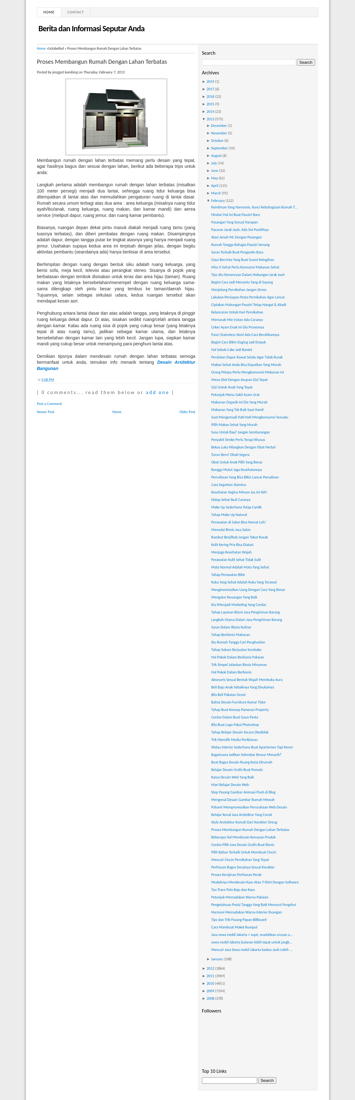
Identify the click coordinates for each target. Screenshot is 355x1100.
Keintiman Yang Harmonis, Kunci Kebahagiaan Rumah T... (254, 207)
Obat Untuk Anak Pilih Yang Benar (236, 462)
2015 (210, 104)
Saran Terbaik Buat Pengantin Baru (237, 252)
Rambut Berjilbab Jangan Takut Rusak (239, 537)
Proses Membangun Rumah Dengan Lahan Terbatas (102, 61)
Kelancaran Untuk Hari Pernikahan (237, 312)
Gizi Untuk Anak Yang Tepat (231, 387)
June (214, 170)
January (217, 959)
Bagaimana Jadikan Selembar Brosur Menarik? (246, 754)
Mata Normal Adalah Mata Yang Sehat (240, 567)
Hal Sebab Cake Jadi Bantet (231, 350)
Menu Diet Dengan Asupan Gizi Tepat (239, 380)
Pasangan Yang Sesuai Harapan (234, 222)
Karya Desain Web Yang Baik (232, 777)
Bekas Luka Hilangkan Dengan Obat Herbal (243, 447)
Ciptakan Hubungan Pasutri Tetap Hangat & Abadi (248, 304)
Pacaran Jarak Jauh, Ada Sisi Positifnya (240, 230)
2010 (210, 983)
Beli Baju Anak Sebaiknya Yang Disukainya (242, 687)
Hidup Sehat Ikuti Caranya (230, 500)
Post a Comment (49, 404)
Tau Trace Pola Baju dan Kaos (233, 890)
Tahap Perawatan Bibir (228, 574)
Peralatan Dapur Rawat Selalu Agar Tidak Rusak (247, 357)
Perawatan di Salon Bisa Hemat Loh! (238, 522)
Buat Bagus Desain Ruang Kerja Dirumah (241, 762)
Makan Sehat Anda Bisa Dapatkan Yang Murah (246, 364)
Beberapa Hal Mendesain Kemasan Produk (243, 837)
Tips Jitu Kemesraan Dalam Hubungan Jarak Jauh (248, 274)
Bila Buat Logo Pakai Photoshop (235, 724)
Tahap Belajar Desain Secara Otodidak (239, 732)
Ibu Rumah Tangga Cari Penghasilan (238, 642)
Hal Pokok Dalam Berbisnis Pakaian (237, 657)
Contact (76, 12)
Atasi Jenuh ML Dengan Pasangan (236, 237)
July (214, 163)
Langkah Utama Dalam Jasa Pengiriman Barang (246, 620)
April (214, 185)
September (219, 148)
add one (157, 392)
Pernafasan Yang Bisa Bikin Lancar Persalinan (245, 477)
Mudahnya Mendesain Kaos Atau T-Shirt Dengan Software (255, 882)
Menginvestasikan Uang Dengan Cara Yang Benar (248, 590)
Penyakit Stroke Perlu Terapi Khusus (238, 440)
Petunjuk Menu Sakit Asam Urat (235, 394)
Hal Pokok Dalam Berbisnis (231, 672)
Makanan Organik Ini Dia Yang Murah (239, 402)
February (218, 200)
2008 (210, 998)
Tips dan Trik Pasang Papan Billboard (239, 920)
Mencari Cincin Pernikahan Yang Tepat (240, 860)
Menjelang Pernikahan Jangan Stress (239, 290)
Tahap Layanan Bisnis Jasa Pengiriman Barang (245, 612)
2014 (210, 111)
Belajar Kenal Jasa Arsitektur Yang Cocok (241, 814)
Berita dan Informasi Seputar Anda (91, 28)
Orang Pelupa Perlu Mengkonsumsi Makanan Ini (247, 372)
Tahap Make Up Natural (229, 514)
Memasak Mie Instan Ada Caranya (237, 320)
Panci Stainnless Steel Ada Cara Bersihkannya (245, 334)
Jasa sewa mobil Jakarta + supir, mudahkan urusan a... (252, 934)
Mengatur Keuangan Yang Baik (234, 597)
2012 (210, 968)
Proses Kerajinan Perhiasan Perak (236, 874)
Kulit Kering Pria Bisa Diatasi (232, 544)
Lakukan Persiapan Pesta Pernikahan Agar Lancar (248, 297)
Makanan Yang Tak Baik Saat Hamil (237, 410)
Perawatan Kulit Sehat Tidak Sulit (236, 560)
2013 (210, 119)
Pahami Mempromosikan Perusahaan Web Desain (249, 807)
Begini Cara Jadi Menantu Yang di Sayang (242, 282)
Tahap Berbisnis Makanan (230, 634)
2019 (210, 81)
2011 (210, 976)
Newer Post (45, 412)
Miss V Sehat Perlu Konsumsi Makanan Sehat (245, 267)
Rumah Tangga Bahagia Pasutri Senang (240, 244)
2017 (210, 89)
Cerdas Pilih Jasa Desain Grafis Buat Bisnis (242, 844)
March (216, 193)
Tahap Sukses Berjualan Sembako (236, 650)
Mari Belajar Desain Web (230, 784)
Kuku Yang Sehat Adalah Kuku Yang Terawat (244, 582)
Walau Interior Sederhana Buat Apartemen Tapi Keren (252, 747)
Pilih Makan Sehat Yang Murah (234, 424)
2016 (210, 96)
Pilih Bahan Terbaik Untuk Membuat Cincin (243, 852)
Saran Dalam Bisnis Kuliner (231, 627)
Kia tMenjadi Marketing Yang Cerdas (238, 604)
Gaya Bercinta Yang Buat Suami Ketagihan (242, 260)
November (219, 133)
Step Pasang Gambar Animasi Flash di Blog (243, 792)
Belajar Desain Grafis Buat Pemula (237, 770)
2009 (210, 991)
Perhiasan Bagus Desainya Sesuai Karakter (243, 867)
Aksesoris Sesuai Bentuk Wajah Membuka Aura (246, 680)
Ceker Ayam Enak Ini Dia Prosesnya (237, 327)
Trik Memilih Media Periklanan (234, 740)
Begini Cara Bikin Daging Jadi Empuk (238, 342)
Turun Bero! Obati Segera (230, 454)
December (219, 125)
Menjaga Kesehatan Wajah (231, 552)
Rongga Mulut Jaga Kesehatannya (236, 470)
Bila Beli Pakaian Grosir (228, 694)
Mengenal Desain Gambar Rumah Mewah (243, 800)
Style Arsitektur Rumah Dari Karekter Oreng (244, 822)
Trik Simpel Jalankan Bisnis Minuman (239, 664)
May (214, 178)
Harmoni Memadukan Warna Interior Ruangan (246, 912)
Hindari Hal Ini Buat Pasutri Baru (235, 214)
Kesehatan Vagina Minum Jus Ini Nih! (239, 492)
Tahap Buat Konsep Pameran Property (240, 710)
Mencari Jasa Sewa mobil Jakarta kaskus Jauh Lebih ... (251, 950)
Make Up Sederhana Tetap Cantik (236, 507)
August (216, 155)
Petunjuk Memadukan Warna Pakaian (239, 897)
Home (49, 12)
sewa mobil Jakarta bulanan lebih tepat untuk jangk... (251, 942)
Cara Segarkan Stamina (228, 484)
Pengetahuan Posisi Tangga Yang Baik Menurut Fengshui (253, 904)
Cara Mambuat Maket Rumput (234, 927)
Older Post (187, 412)
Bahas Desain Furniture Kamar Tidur (238, 702)
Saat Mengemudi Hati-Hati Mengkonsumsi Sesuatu (249, 417)
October (217, 140)
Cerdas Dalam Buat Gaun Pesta (234, 717)
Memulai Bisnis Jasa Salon (231, 530)
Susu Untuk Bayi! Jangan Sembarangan (240, 432)
